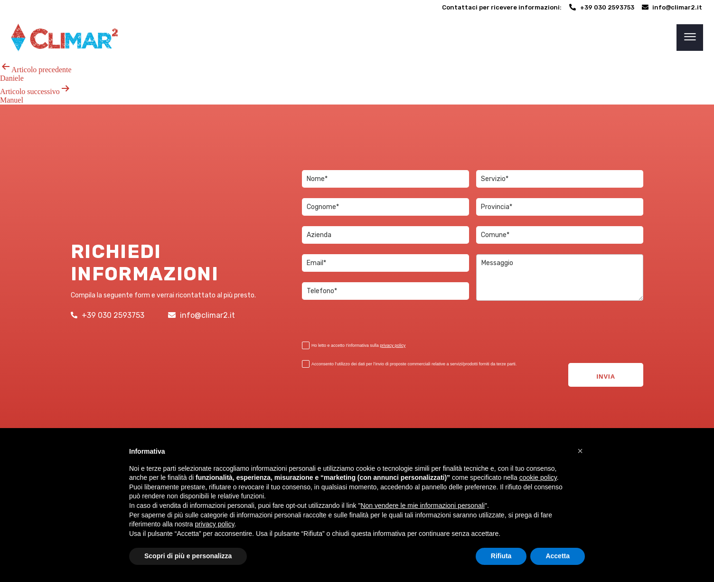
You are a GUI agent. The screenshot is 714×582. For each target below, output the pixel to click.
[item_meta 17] (559, 207)
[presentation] (349, 322)
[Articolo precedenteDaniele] (357, 72)
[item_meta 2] (385, 207)
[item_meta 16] (559, 235)
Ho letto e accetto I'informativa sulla (353, 345)
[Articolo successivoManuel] (357, 94)
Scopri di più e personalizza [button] (188, 556)
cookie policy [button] (538, 477)
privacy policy (392, 345)
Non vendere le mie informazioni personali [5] (422, 505)
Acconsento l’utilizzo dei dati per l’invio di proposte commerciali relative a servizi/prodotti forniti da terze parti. (409, 364)
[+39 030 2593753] (601, 7)
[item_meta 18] (306, 345)
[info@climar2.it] (672, 7)
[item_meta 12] (385, 235)
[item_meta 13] (385, 291)
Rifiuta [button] (501, 556)
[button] (580, 450)
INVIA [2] (605, 367)
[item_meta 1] (385, 179)
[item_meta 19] (306, 364)
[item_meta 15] (559, 179)
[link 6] (64, 37)
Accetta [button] (557, 556)
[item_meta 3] (385, 263)
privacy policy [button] (215, 524)
